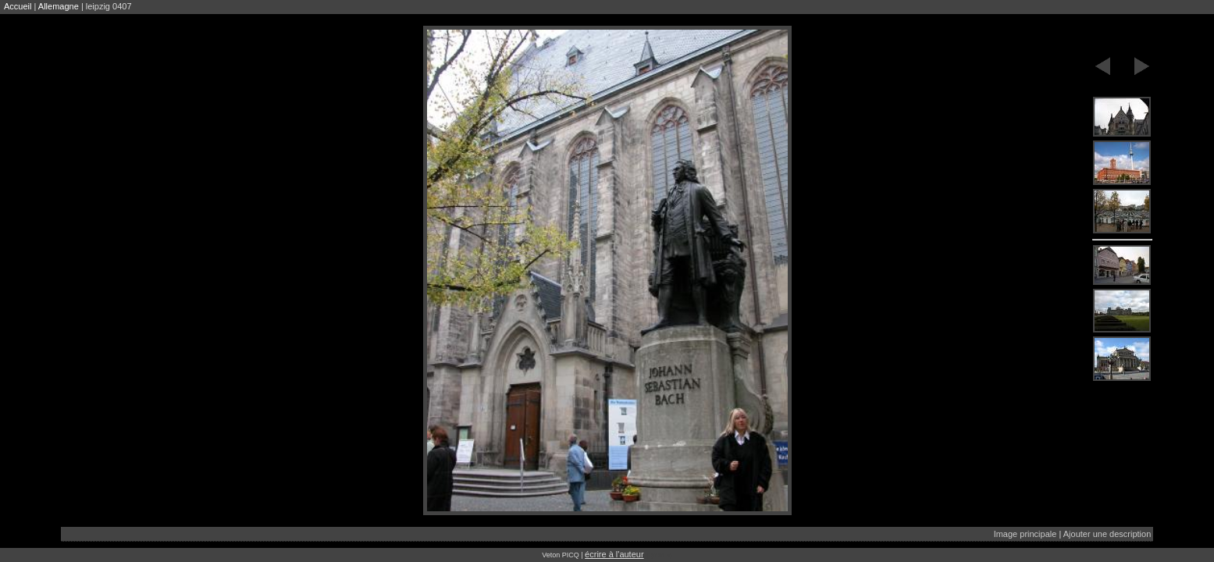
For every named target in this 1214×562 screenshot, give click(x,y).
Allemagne (58, 6)
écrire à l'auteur (614, 554)
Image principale (1025, 534)
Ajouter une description (1107, 534)
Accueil (17, 6)
